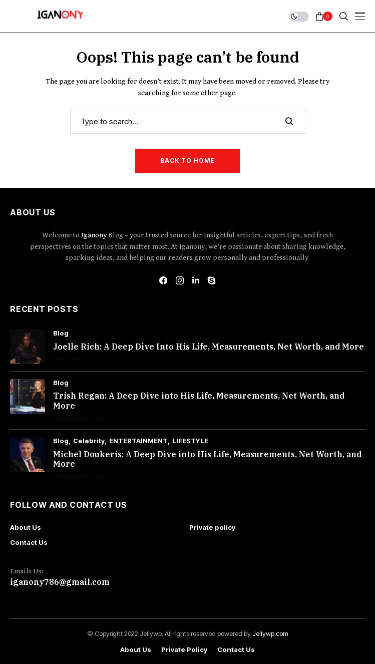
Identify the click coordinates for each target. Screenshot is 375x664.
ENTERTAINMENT (138, 441)
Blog (61, 333)
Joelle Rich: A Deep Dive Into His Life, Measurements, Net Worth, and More (208, 347)
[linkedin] (195, 280)
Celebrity (89, 441)
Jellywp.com (270, 633)
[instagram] (180, 280)
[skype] (212, 280)
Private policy (212, 527)
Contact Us (29, 542)
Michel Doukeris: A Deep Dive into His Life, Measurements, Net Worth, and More (207, 459)
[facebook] (163, 280)
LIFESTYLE (190, 441)
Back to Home (187, 160)
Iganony (94, 235)
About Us (25, 527)
